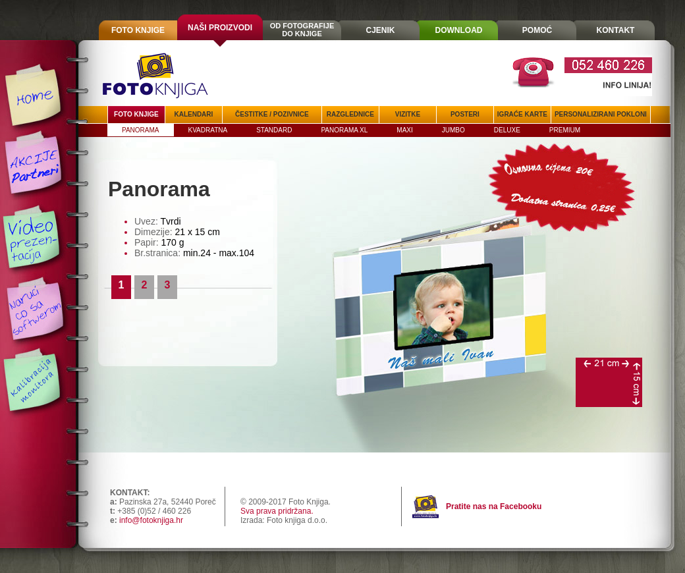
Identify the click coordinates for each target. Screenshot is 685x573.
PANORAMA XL (344, 130)
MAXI (404, 130)
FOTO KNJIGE (138, 30)
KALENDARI (193, 114)
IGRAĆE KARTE (522, 114)
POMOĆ (537, 30)
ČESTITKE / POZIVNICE (272, 114)
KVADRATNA (208, 130)
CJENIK (380, 30)
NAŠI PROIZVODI (220, 27)
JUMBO (453, 130)
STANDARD (274, 130)
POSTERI (465, 114)
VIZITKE (407, 114)
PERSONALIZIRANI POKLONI (601, 114)
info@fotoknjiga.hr (151, 520)
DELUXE (507, 130)
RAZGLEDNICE (350, 114)
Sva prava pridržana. (277, 511)
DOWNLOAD (459, 30)
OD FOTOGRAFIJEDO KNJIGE (302, 30)
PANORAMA (140, 130)
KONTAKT (616, 30)
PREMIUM (564, 130)
